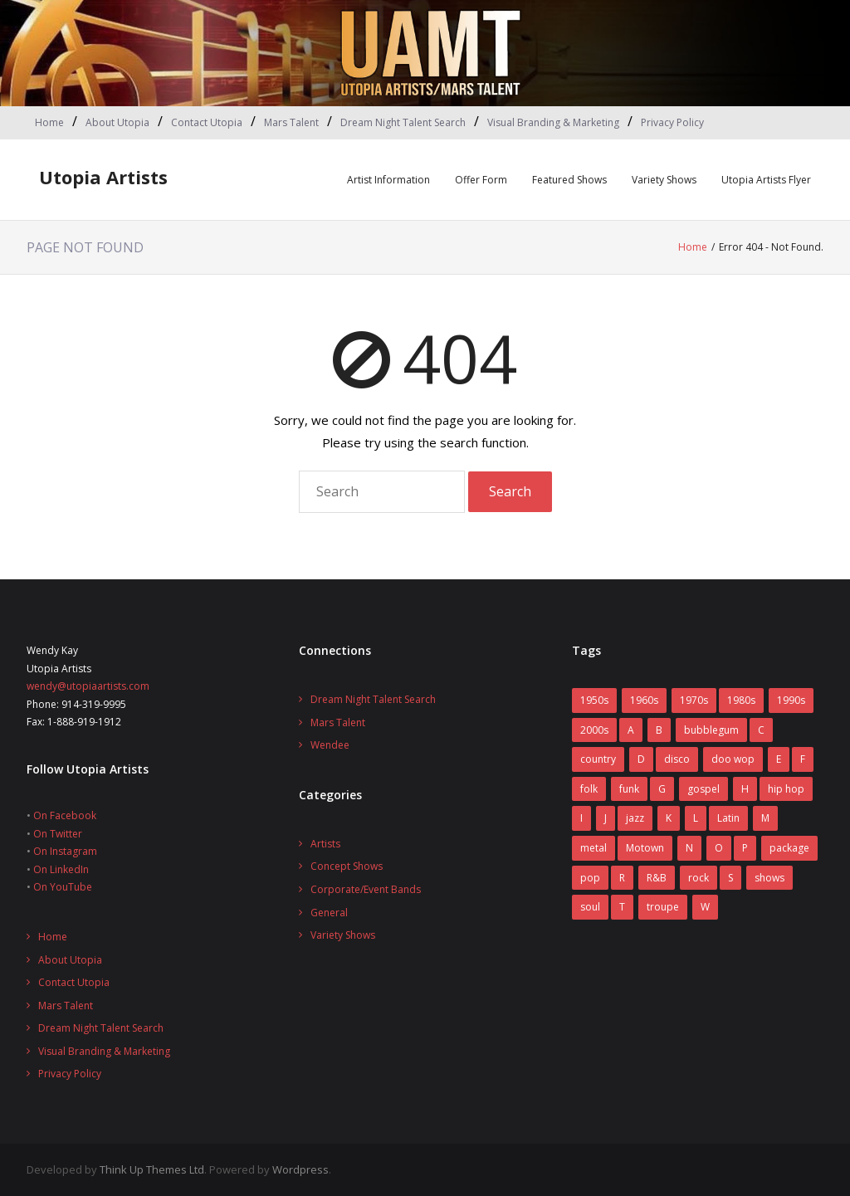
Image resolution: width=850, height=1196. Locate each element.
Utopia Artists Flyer (766, 180)
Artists (325, 844)
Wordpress (300, 1169)
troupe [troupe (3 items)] (663, 907)
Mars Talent (291, 122)
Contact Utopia (206, 122)
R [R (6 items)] (622, 878)
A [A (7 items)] (631, 730)
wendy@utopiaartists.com (88, 686)
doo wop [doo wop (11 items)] (733, 759)
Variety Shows (664, 180)
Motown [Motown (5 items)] (645, 848)
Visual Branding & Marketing (553, 122)
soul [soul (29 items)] (590, 907)
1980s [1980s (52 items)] (741, 700)
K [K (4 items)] (669, 818)
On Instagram (65, 851)
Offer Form (481, 180)
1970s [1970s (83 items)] (694, 700)
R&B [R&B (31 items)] (657, 878)
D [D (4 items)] (641, 759)
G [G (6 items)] (662, 789)
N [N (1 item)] (689, 848)
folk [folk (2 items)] (589, 789)
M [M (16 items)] (765, 818)
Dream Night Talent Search (403, 122)
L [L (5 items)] (695, 818)
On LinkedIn (61, 869)
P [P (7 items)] (745, 848)
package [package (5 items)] (789, 848)
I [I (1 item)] (581, 818)
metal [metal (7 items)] (593, 848)
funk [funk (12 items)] (629, 789)
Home (49, 122)
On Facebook (64, 815)
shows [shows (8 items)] (769, 878)
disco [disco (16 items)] (677, 759)
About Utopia (117, 122)
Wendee (329, 745)
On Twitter (57, 834)
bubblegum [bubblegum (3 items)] (711, 730)
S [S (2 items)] (730, 878)
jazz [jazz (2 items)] (635, 818)
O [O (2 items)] (719, 848)
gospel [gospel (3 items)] (703, 789)
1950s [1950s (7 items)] (594, 700)
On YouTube (62, 887)
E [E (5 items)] (778, 759)
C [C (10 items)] (761, 730)
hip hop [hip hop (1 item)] (786, 789)
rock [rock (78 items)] (698, 878)
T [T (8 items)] (622, 907)
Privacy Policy (672, 122)
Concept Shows (346, 866)
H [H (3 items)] (745, 789)
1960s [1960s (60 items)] (644, 700)
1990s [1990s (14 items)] (791, 700)
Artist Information (388, 180)
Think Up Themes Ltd (152, 1169)
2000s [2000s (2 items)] (594, 730)
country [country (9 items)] (598, 759)
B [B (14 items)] (659, 730)
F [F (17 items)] (802, 759)
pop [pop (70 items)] (590, 878)
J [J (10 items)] (605, 818)
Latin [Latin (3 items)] (728, 818)
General (329, 913)
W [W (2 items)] (705, 907)
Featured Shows (569, 180)
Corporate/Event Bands (365, 889)
